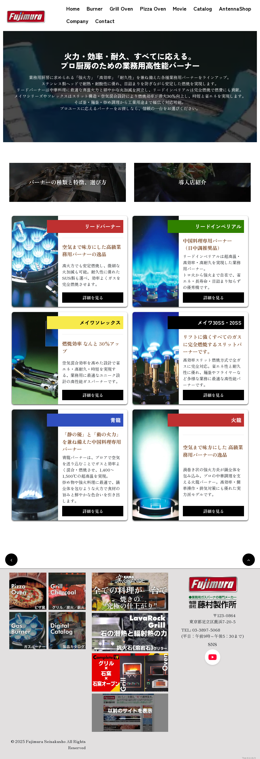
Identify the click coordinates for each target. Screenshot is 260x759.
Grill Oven (121, 8)
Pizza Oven (153, 8)
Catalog (202, 8)
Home (73, 8)
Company (77, 21)
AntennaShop (235, 8)
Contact (105, 21)
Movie (179, 8)
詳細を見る (93, 297)
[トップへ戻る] (248, 559)
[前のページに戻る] (11, 559)
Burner (95, 8)
